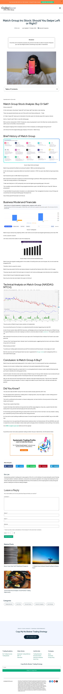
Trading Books (5, 655)
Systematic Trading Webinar (23, 654)
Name (6, 513)
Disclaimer (50, 655)
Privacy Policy (51, 657)
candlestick (45, 332)
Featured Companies (43, 28)
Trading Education (37, 654)
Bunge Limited (40, 352)
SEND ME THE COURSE (47, 2)
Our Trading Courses (7, 654)
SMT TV (19, 655)
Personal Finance (37, 655)
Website (6, 524)
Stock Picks (35, 659)
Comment (6, 496)
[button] (60, 8)
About (49, 654)
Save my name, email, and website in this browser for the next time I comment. (23, 529)
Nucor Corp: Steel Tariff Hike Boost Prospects (16, 566)
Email (5, 518)
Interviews (19, 657)
